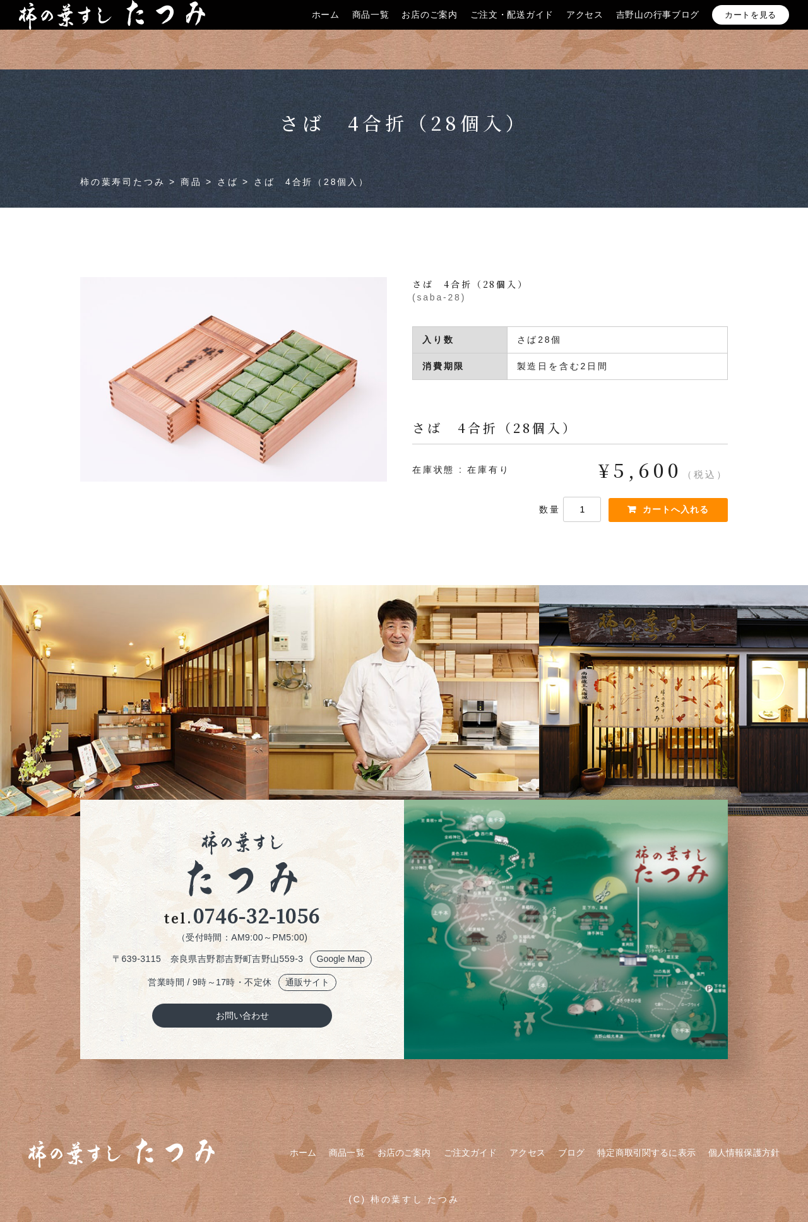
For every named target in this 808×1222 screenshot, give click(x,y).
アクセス (584, 27)
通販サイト (307, 982)
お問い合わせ (242, 1016)
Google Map (341, 959)
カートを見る (750, 27)
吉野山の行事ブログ (657, 27)
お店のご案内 (429, 27)
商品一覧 (370, 27)
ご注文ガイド (470, 1153)
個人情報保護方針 (744, 1153)
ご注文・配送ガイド (512, 27)
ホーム (326, 27)
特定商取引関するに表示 (646, 1153)
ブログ (571, 1153)
